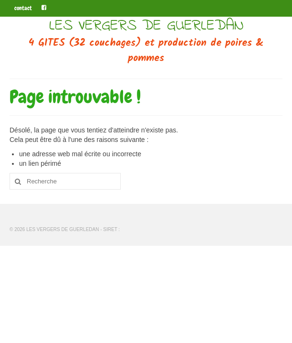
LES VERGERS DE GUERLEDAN (146, 26)
